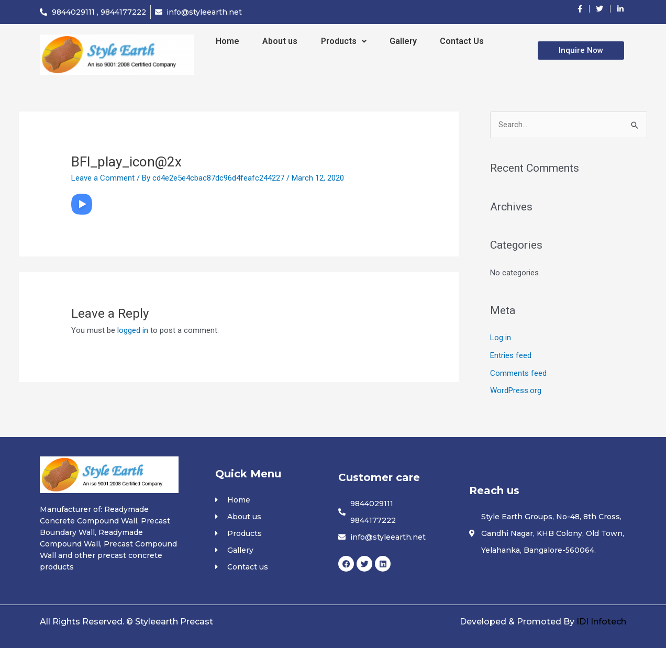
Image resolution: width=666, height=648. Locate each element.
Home (227, 41)
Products (344, 41)
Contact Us (462, 41)
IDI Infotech (601, 622)
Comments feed (518, 373)
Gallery (403, 41)
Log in (500, 337)
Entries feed (510, 355)
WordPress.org (515, 390)
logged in (132, 330)
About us (279, 41)
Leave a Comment (103, 178)
